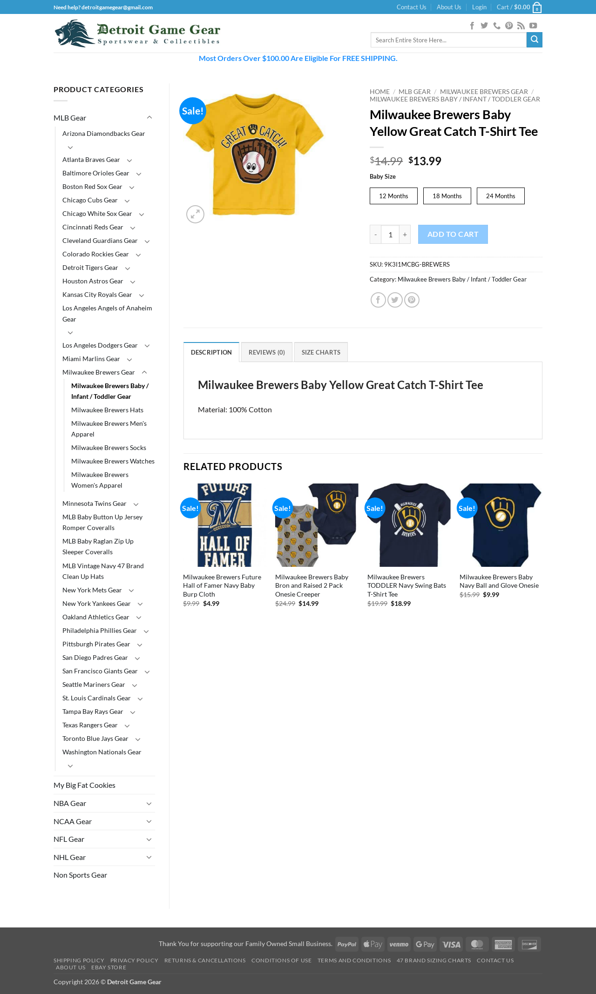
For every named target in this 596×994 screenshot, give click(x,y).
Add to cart (453, 234)
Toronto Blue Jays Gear (95, 738)
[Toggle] (149, 117)
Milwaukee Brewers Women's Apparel (100, 479)
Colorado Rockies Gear (95, 254)
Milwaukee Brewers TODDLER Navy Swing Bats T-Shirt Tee (406, 585)
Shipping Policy (79, 960)
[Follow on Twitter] (484, 26)
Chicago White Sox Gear (97, 213)
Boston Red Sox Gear (92, 186)
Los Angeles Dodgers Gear (100, 345)
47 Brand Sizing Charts (434, 960)
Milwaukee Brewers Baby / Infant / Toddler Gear (110, 391)
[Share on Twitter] (395, 300)
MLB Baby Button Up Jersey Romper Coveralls (102, 522)
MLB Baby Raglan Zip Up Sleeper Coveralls (98, 546)
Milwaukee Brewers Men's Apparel (109, 428)
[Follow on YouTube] (533, 26)
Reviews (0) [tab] (267, 352)
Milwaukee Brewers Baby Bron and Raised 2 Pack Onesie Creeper (311, 585)
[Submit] (534, 40)
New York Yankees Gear (96, 603)
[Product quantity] (390, 234)
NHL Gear (70, 857)
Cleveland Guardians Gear (100, 240)
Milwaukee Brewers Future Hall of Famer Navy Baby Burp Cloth (222, 585)
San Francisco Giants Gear (100, 671)
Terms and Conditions (354, 960)
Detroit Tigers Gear (90, 267)
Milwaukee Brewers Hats (107, 410)
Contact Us (412, 7)
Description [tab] (211, 352)
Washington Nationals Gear (102, 752)
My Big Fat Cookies (84, 784)
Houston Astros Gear (92, 281)
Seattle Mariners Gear (93, 684)
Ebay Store (108, 967)
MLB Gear (70, 117)
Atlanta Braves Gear (91, 159)
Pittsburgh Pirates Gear (96, 644)
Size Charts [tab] (321, 352)
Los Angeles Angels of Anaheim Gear (107, 313)
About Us (449, 7)
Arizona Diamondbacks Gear (103, 133)
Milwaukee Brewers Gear (98, 372)
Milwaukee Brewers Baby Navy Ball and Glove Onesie (499, 581)
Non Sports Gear (80, 874)
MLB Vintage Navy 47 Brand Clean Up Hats (103, 571)
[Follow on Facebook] (472, 26)
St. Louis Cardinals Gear (96, 698)
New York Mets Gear (92, 590)
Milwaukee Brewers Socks (108, 447)
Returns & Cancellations (205, 960)
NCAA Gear (73, 821)
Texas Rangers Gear (90, 725)
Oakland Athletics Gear (95, 617)
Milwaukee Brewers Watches (113, 461)
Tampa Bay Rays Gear (92, 711)
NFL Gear (69, 838)
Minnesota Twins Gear (94, 503)
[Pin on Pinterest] (412, 300)
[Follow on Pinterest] (509, 26)
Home (380, 91)
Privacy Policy (134, 960)
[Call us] (497, 26)
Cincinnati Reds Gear (92, 227)
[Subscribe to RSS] (521, 26)
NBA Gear (70, 803)
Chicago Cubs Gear (90, 200)
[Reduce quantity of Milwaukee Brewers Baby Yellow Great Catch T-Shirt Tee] (375, 234)
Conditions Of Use (281, 960)
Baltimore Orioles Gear (95, 173)
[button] (479, 7)
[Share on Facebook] (378, 300)
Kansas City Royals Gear (97, 294)
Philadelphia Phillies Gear (99, 630)
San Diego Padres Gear (95, 657)
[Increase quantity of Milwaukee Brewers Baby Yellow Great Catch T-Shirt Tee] (405, 234)
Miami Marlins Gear (91, 359)
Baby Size (383, 177)
